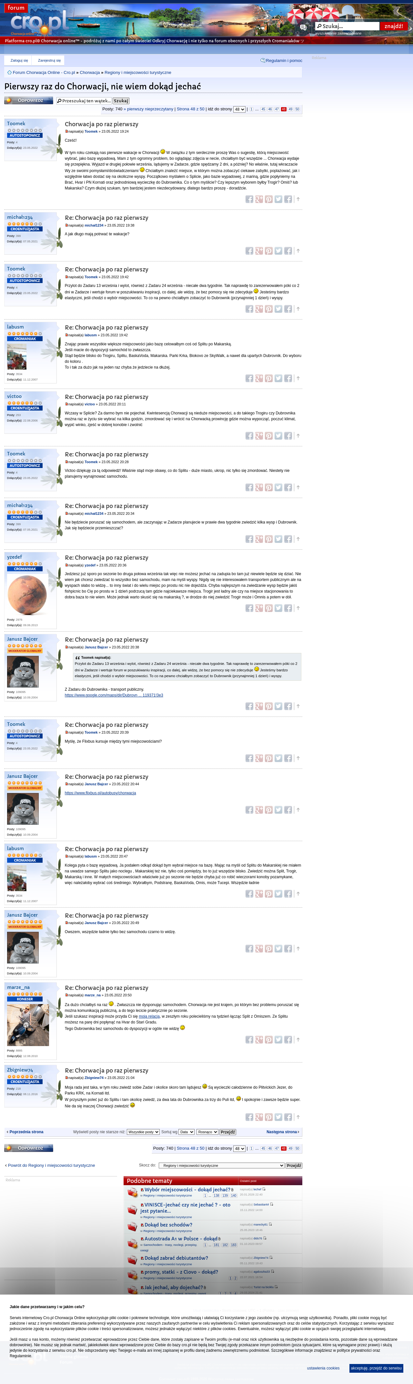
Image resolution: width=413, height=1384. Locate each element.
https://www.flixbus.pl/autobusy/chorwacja (100, 793)
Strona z (191, 109)
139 (225, 1195)
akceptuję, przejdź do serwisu (376, 1368)
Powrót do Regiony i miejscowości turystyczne (51, 1165)
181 (216, 1245)
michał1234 (20, 217)
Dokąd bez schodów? (168, 1225)
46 (270, 109)
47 (277, 109)
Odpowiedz (28, 100)
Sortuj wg (178, 1132)
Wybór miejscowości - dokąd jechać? (187, 1190)
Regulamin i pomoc (284, 60)
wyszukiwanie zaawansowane (338, 33)
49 (290, 109)
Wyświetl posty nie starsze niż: (116, 1132)
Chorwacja (90, 72)
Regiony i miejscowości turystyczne (138, 72)
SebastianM (261, 1204)
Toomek (16, 124)
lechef (257, 1189)
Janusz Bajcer (22, 639)
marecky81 (261, 1224)
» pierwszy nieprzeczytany (148, 109)
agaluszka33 (262, 1271)
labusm (15, 327)
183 (234, 1245)
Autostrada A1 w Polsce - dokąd (181, 1239)
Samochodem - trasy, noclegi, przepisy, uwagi (174, 1293)
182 (225, 1245)
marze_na (18, 987)
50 (297, 109)
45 (263, 109)
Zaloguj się (19, 60)
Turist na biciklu (264, 1287)
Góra (298, 199)
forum (16, 8)
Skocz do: (147, 1165)
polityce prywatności (354, 1350)
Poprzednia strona (27, 1132)
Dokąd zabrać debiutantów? (176, 1258)
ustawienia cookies (323, 1368)
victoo (14, 396)
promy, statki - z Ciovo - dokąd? (181, 1272)
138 (216, 1195)
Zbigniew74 (20, 1070)
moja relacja (149, 1016)
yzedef (14, 557)
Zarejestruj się (49, 60)
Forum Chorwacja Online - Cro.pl (44, 72)
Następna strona (282, 1132)
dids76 (258, 1238)
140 (234, 1195)
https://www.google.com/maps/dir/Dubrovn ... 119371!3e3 (114, 695)
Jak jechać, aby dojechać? (174, 1287)
